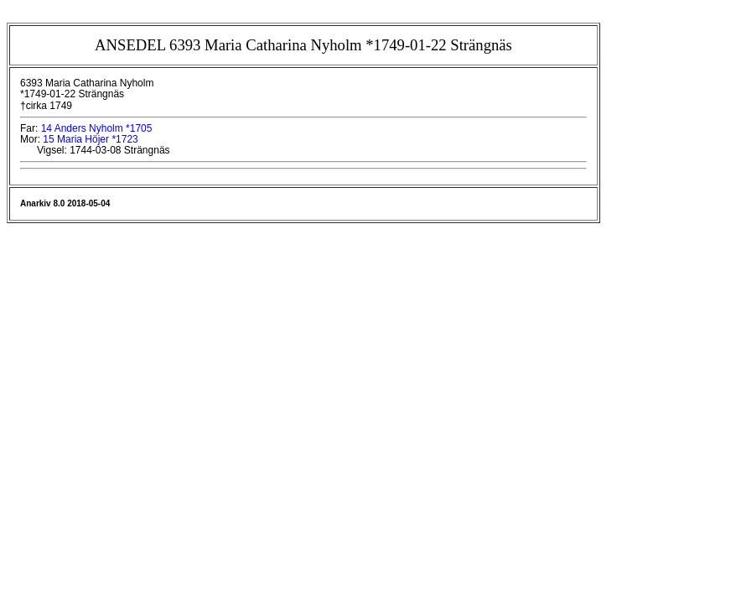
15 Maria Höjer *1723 (90, 139)
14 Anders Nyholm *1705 (97, 128)
